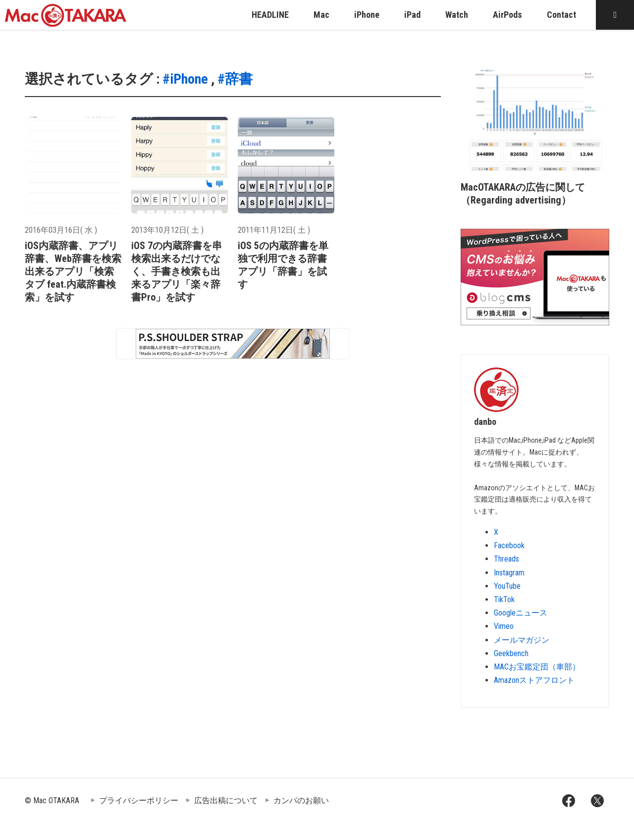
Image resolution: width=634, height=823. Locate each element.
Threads (506, 559)
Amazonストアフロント (534, 680)
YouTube (507, 586)
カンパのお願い (301, 800)
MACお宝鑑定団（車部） (537, 666)
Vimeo (504, 626)
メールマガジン (521, 640)
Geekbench (511, 653)
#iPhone (185, 79)
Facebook (509, 545)
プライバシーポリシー (138, 800)
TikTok (504, 599)
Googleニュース (520, 612)
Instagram (509, 572)
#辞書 (235, 79)
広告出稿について (226, 800)
